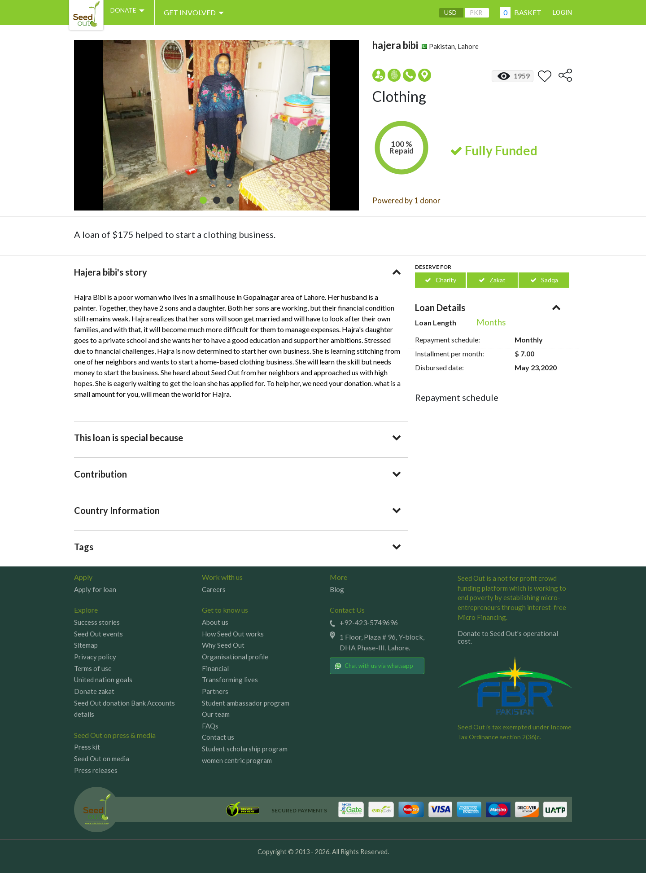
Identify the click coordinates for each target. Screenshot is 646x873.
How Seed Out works (233, 634)
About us (215, 622)
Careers (214, 589)
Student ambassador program (245, 703)
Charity (440, 280)
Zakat (492, 280)
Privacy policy (95, 657)
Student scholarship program (245, 749)
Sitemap (86, 645)
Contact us (218, 737)
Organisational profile (235, 657)
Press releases (96, 770)
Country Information (117, 510)
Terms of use (93, 668)
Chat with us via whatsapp (374, 665)
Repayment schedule (456, 397)
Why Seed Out (223, 645)
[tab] (237, 272)
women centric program (237, 760)
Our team (216, 714)
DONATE (133, 12)
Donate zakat (94, 691)
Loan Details (440, 307)
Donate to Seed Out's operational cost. (508, 637)
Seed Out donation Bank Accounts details (124, 709)
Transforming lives (230, 680)
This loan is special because (128, 437)
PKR (469, 13)
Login (559, 12)
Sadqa (544, 280)
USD (443, 13)
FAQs (210, 726)
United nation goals (103, 680)
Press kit (87, 747)
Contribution (100, 474)
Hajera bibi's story (110, 272)
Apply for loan (95, 589)
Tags (83, 546)
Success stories (97, 622)
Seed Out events (98, 634)
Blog (337, 589)
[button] (203, 200)
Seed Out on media (101, 759)
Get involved (204, 12)
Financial (215, 668)
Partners (215, 691)
